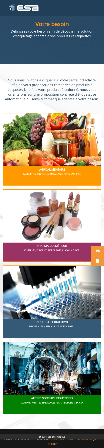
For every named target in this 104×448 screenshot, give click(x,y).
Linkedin (52, 444)
